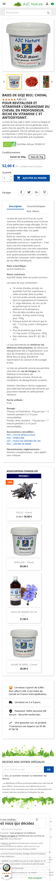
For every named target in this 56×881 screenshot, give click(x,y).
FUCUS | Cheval (24, 512)
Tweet (29, 192)
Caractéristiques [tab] (36, 206)
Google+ (37, 192)
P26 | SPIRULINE (15, 437)
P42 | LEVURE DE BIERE (19, 443)
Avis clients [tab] (33, 211)
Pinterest (44, 192)
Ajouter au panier (32, 178)
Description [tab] (15, 206)
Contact (6, 844)
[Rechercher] (28, 12)
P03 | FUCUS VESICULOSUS (21, 434)
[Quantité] (5, 178)
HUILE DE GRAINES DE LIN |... (24, 613)
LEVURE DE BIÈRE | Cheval (24, 664)
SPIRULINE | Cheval (24, 562)
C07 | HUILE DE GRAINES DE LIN (23, 440)
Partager (21, 192)
